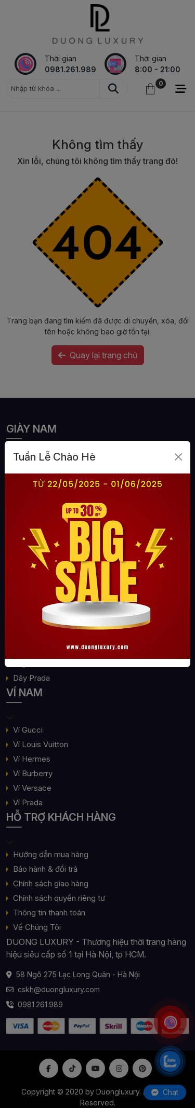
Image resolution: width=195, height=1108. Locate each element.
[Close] (178, 457)
